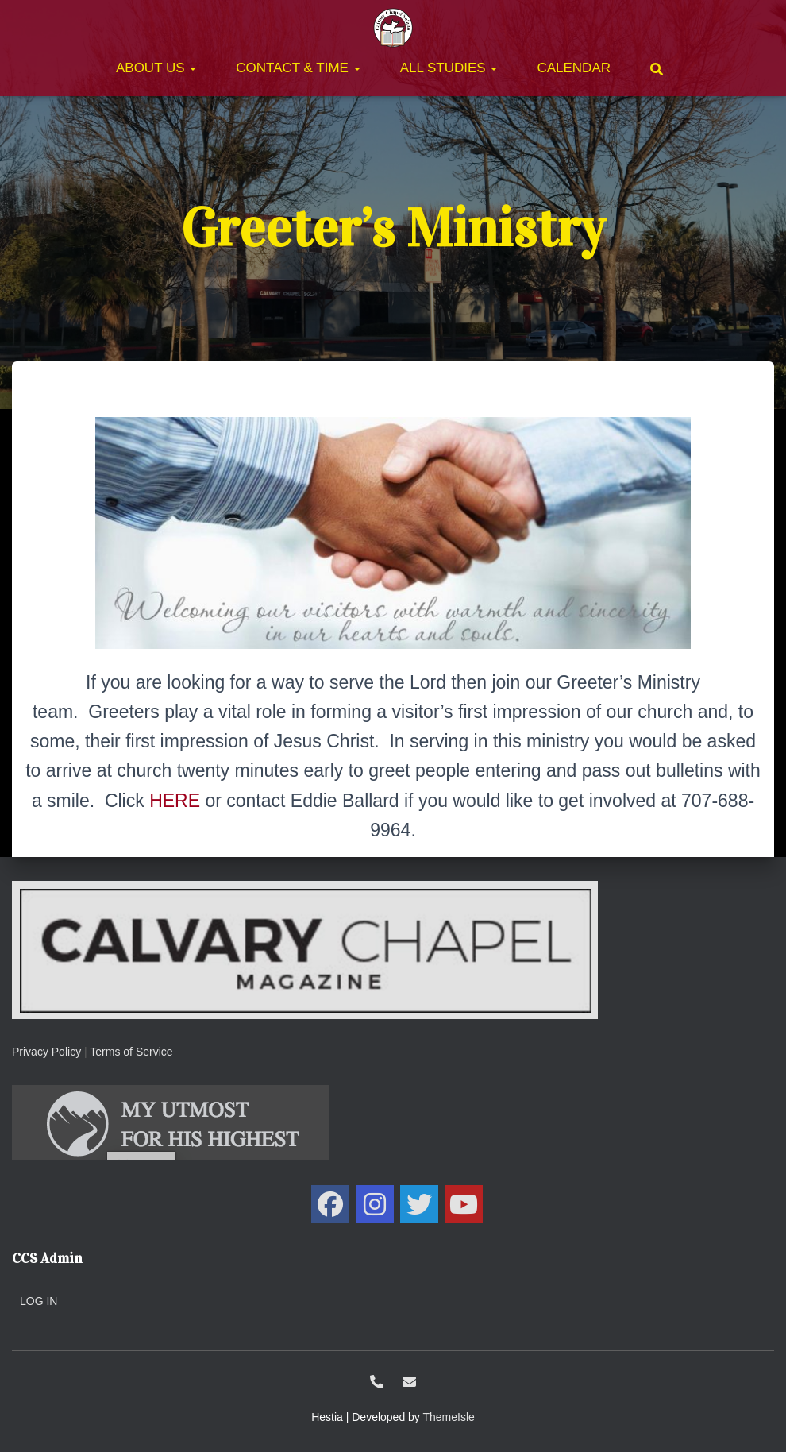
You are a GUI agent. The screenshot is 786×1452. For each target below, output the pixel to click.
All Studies (449, 67)
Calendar (574, 67)
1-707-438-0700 (376, 1381)
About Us (156, 67)
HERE (174, 800)
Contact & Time (298, 67)
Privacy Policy (46, 1051)
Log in (38, 1301)
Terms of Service (131, 1051)
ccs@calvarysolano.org (409, 1381)
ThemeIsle (449, 1417)
